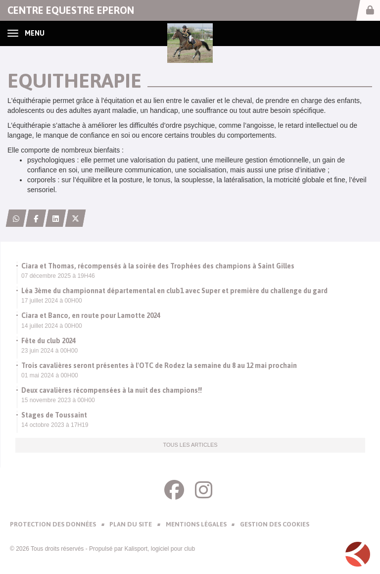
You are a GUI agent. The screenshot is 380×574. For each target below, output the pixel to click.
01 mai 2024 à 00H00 (49, 375)
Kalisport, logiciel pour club (159, 548)
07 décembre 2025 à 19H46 (58, 275)
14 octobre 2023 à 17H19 (54, 424)
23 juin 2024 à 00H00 (49, 350)
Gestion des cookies (274, 524)
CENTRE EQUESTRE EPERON (70, 10)
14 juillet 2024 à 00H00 (51, 325)
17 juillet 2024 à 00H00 (51, 300)
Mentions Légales (196, 524)
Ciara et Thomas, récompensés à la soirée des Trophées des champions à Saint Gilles (157, 266)
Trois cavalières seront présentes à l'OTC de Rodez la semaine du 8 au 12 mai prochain (159, 365)
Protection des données (53, 524)
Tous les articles (190, 445)
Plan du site (130, 524)
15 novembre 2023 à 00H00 (58, 400)
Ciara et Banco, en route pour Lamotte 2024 (90, 315)
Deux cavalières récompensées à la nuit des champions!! (111, 390)
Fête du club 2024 (48, 341)
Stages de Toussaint (54, 415)
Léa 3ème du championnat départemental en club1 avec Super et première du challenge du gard (174, 291)
